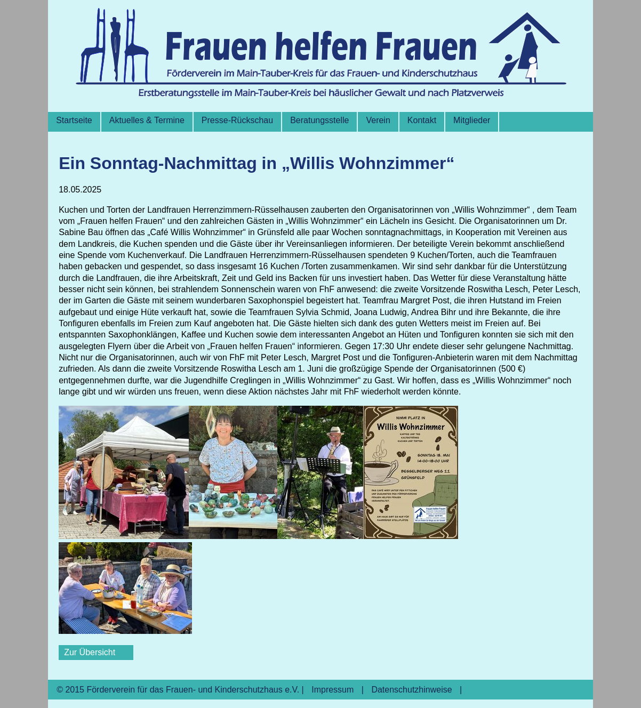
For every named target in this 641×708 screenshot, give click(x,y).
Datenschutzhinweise (411, 689)
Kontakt (421, 120)
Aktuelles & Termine (147, 120)
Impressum (332, 689)
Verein (378, 120)
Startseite (74, 120)
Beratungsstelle (319, 120)
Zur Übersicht (89, 652)
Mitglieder (471, 120)
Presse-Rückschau (237, 120)
